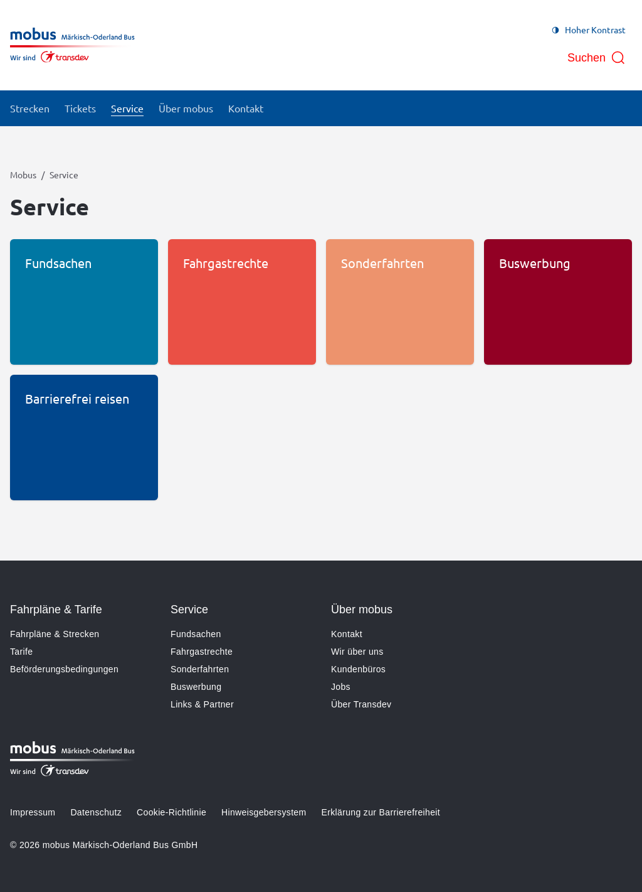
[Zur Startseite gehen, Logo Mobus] (72, 45)
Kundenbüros (358, 669)
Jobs (340, 687)
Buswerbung (196, 687)
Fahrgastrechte (202, 652)
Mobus (23, 174)
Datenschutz (96, 812)
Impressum (32, 812)
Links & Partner (202, 704)
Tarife (21, 652)
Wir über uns (357, 652)
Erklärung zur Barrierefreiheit (381, 812)
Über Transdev (361, 704)
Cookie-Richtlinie (171, 812)
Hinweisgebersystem (263, 812)
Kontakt (346, 634)
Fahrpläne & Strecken (54, 634)
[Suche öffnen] (596, 57)
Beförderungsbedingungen (64, 669)
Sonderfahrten (200, 669)
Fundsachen (196, 634)
